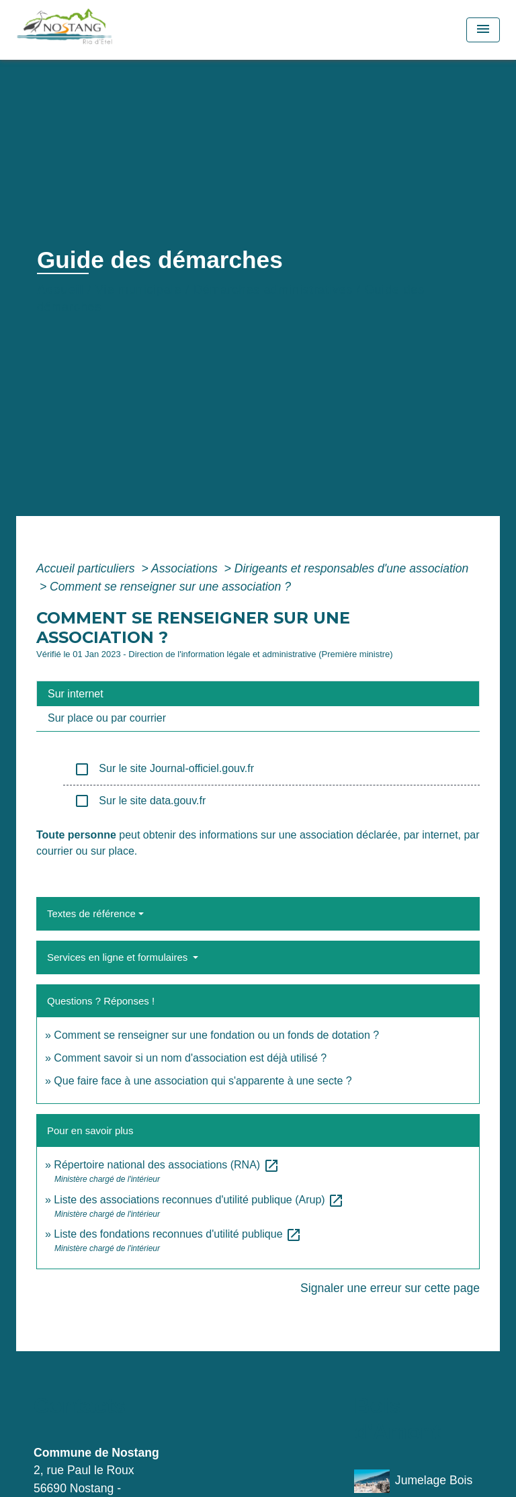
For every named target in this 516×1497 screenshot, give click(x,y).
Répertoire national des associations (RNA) (166, 1164)
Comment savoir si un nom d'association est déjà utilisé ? (190, 1058)
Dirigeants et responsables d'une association (351, 568)
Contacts (80, 1406)
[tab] (258, 693)
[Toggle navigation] (483, 29)
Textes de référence (91, 913)
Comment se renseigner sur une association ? (170, 586)
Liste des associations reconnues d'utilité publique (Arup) (199, 1199)
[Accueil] (94, 30)
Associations (186, 568)
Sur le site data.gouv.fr (140, 801)
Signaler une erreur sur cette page (390, 1288)
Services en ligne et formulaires (118, 957)
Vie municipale (138, 289)
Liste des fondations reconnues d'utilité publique (178, 1234)
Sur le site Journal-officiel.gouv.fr (164, 769)
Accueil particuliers (87, 568)
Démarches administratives (273, 289)
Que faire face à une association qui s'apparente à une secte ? (202, 1080)
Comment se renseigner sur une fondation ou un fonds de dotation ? (216, 1035)
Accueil (60, 289)
